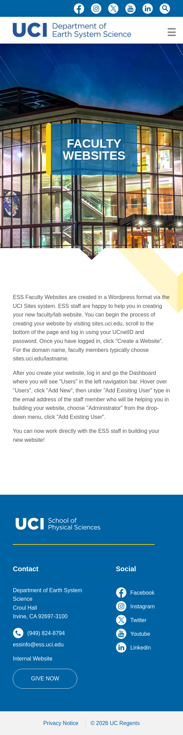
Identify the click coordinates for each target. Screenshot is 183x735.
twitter (113, 8)
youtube (130, 8)
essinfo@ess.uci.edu (38, 644)
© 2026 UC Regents (115, 723)
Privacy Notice (60, 723)
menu (171, 32)
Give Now (45, 678)
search (164, 8)
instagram (96, 8)
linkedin (147, 8)
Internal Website (32, 659)
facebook (78, 8)
